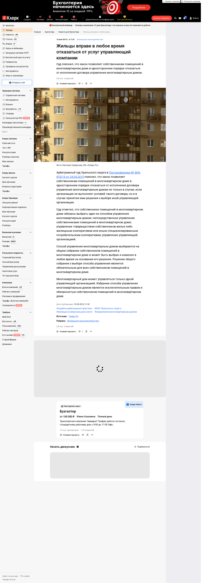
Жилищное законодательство (90, 39)
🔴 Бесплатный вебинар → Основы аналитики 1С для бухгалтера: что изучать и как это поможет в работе (99, 25)
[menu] (18, 50)
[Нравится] (80, 83)
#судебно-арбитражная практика (74, 308)
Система (40, 18)
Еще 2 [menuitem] (4, 132)
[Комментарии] (66, 83)
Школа (50, 18)
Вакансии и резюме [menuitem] (17, 232)
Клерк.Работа (134, 404)
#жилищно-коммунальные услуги (74, 311)
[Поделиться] (91, 83)
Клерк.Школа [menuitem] (17, 173)
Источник (61, 316)
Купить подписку (162, 18)
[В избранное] (86, 83)
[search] (175, 18)
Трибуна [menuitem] (17, 312)
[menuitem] (17, 25)
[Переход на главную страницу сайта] (10, 18)
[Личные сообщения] (180, 18)
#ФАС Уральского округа (107, 308)
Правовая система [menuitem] (17, 91)
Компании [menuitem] (17, 282)
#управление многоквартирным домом (116, 311)
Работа (74, 18)
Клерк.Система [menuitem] (17, 139)
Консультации (62, 18)
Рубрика (60, 321)
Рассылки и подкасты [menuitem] (17, 253)
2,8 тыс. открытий (64, 78)
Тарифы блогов (8, 579)
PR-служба (25, 576)
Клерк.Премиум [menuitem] (17, 198)
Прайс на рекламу (10, 576)
